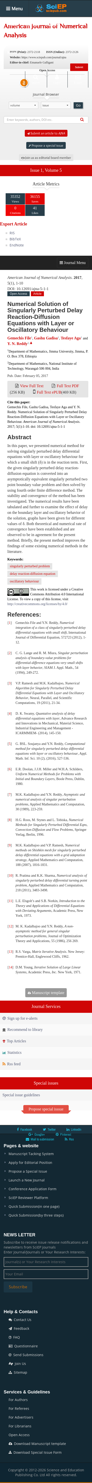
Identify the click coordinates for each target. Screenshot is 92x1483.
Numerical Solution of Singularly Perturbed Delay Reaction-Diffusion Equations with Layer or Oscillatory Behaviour (45, 317)
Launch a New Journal (27, 1180)
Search (35, 79)
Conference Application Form (32, 1189)
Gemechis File (19, 338)
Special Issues (19, 38)
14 (10, 967)
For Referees (19, 1408)
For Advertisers (21, 1417)
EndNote (17, 245)
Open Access (19, 1434)
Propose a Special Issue (28, 1171)
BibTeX (15, 239)
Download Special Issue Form (35, 1452)
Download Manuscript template (37, 1443)
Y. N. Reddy (17, 344)
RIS (12, 233)
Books (44, 38)
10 (10, 875)
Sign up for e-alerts (20, 1018)
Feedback (19, 1328)
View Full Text (31, 386)
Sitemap (18, 1372)
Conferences (68, 38)
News (12, 52)
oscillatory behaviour (24, 581)
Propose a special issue (46, 145)
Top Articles (14, 1041)
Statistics (12, 1052)
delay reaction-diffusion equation (32, 574)
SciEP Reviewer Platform (28, 1197)
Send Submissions (26, 1354)
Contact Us (20, 1319)
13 (10, 952)
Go (78, 105)
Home (12, 24)
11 (10, 901)
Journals (32, 24)
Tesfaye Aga (71, 338)
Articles (54, 24)
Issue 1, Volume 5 (46, 170)
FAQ (14, 1337)
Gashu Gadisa (46, 338)
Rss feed (11, 1064)
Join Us (17, 1363)
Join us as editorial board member (46, 157)
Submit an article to (46, 133)
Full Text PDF (68, 386)
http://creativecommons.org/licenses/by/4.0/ (37, 604)
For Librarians (20, 1426)
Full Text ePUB (49, 392)
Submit (79, 67)
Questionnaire (23, 1346)
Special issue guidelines (21, 1095)
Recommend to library (22, 1029)
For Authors (18, 1399)
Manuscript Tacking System (31, 1153)
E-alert (78, 79)
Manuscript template (46, 993)
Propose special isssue (45, 1109)
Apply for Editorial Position (30, 1162)
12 (10, 926)
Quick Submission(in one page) (34, 1206)
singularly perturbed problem (30, 566)
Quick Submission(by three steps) (36, 1215)
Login (56, 79)
